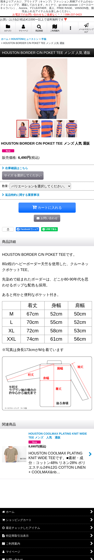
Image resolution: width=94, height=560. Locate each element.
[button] (39, 28)
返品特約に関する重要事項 (20, 194)
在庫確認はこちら (15, 168)
